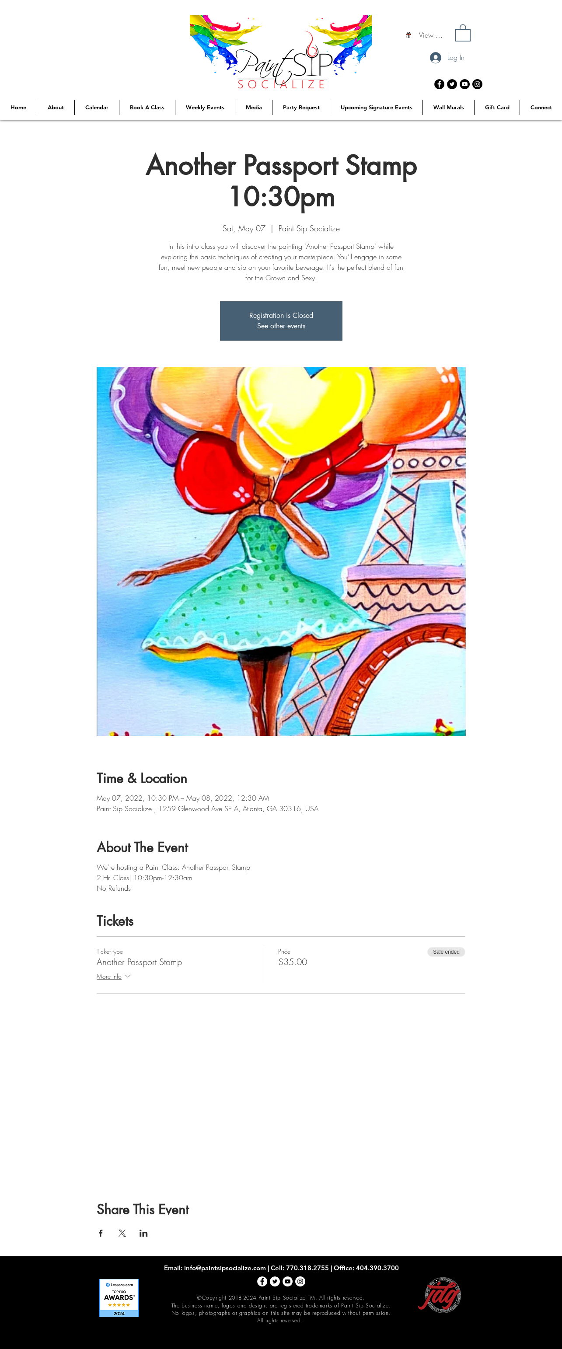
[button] (463, 32)
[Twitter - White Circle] (275, 1281)
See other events (281, 326)
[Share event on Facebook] (101, 1233)
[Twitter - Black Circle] (452, 84)
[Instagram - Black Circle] (477, 84)
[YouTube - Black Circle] (465, 84)
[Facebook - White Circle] (262, 1281)
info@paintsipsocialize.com (225, 1268)
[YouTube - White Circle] (288, 1281)
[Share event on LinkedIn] (144, 1233)
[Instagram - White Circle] (300, 1281)
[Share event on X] (122, 1233)
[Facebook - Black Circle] (439, 84)
